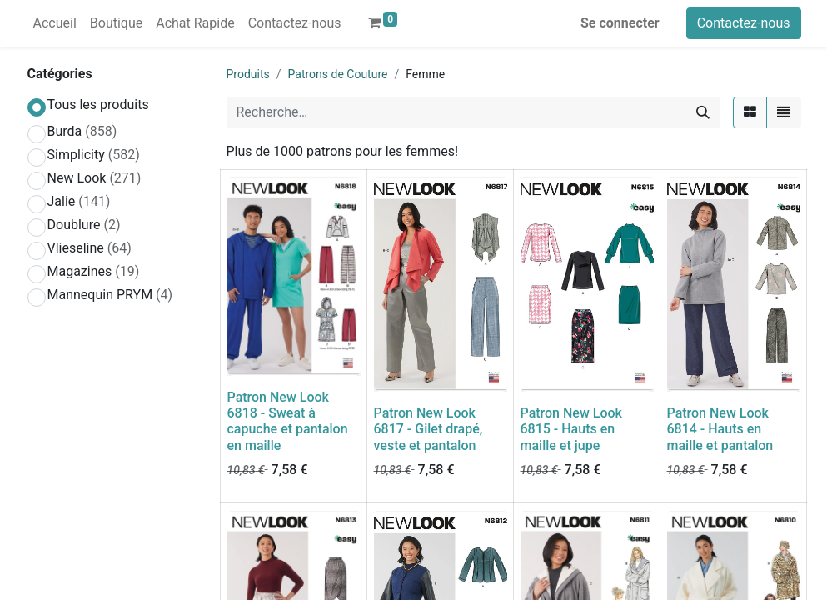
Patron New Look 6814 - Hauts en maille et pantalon (720, 428)
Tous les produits (98, 104)
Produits (248, 74)
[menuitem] (55, 23)
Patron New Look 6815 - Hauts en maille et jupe (571, 428)
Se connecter (620, 23)
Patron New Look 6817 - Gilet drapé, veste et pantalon (428, 428)
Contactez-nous (743, 23)
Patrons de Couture (338, 74)
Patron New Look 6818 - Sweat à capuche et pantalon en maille (287, 421)
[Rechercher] (702, 112)
